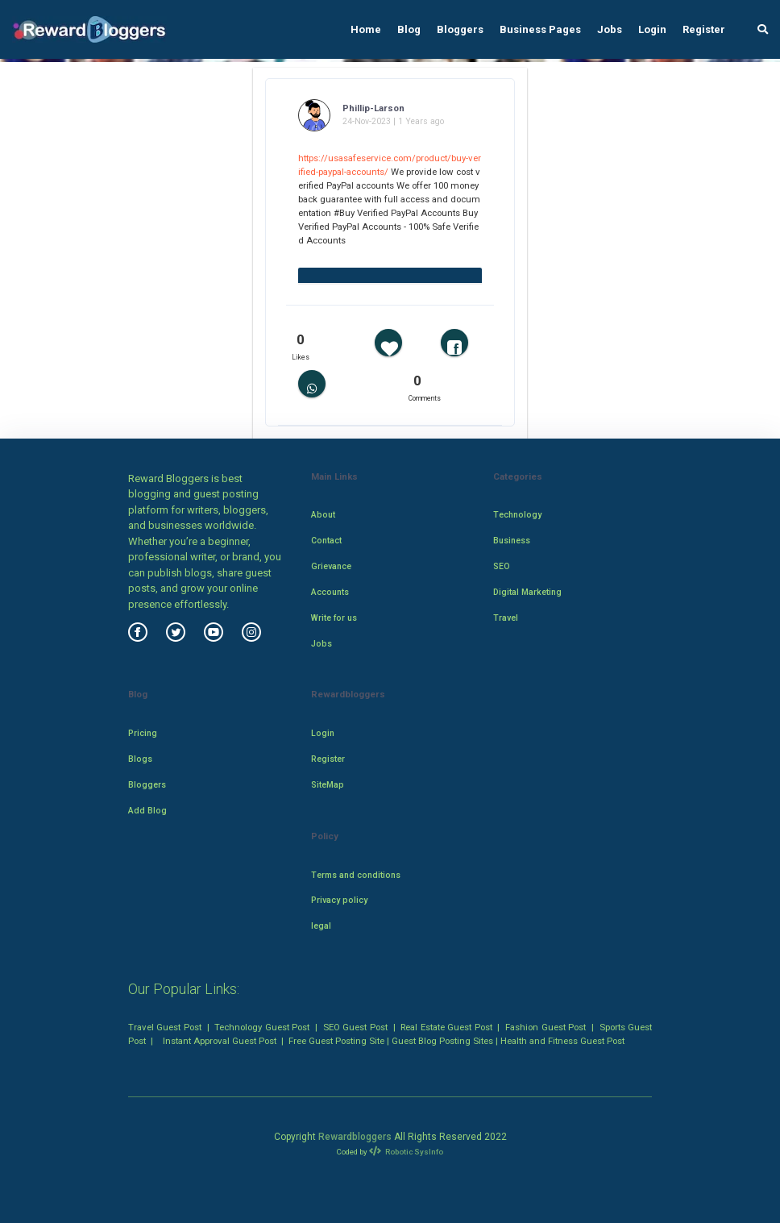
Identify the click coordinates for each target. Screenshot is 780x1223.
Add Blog (147, 810)
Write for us (334, 618)
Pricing (142, 733)
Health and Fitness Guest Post (562, 1040)
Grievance (331, 566)
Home (366, 29)
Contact (326, 540)
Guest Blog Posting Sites (442, 1040)
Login (652, 29)
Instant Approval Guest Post (219, 1040)
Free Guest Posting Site (336, 1040)
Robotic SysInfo (406, 1151)
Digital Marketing (527, 592)
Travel (505, 618)
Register (703, 29)
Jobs (609, 29)
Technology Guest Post (261, 1027)
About (323, 515)
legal (321, 926)
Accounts (330, 592)
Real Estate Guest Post (446, 1027)
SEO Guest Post (355, 1027)
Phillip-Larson (373, 108)
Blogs (140, 759)
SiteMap (327, 785)
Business (511, 540)
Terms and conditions (355, 875)
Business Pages (540, 29)
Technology (517, 515)
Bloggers (460, 29)
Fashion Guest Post (545, 1027)
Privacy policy (339, 900)
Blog (409, 29)
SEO (501, 566)
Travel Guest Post (164, 1027)
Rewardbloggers (355, 1136)
